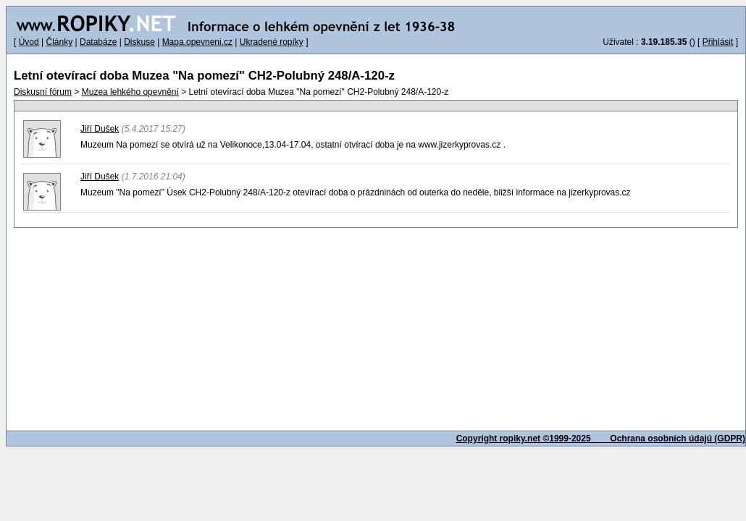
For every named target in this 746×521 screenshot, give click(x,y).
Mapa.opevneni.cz (197, 42)
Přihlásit (718, 42)
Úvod (29, 42)
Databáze (98, 42)
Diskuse (139, 42)
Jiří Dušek (99, 129)
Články (59, 42)
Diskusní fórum (43, 92)
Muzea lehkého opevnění (130, 92)
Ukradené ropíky (271, 42)
